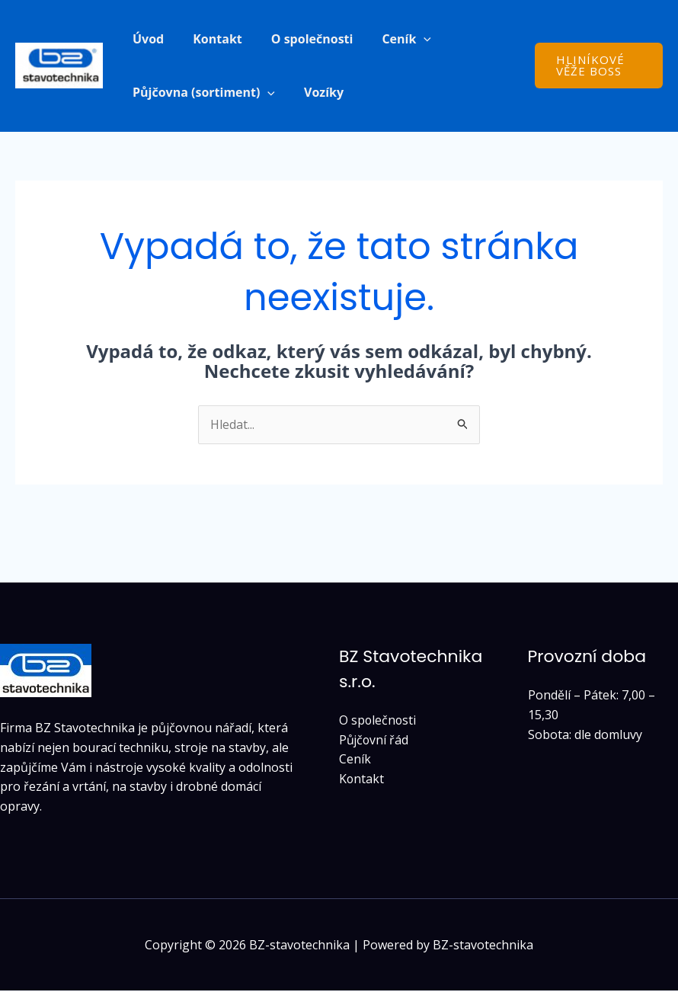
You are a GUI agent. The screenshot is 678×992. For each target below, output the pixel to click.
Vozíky (317, 93)
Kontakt (210, 38)
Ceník (355, 760)
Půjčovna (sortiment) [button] (201, 93)
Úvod (146, 38)
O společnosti (301, 38)
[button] (407, 38)
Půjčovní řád (374, 741)
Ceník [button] (390, 38)
